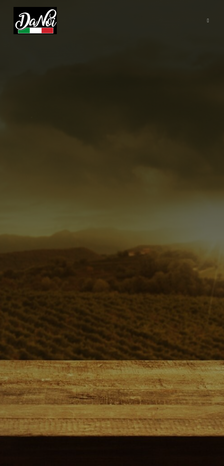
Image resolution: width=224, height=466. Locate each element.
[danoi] (35, 9)
